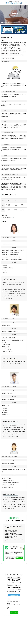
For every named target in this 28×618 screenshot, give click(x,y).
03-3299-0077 (14, 580)
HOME (2, 22)
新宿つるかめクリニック (14, 574)
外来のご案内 (7, 22)
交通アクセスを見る (14, 595)
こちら (12, 217)
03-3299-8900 (14, 587)
